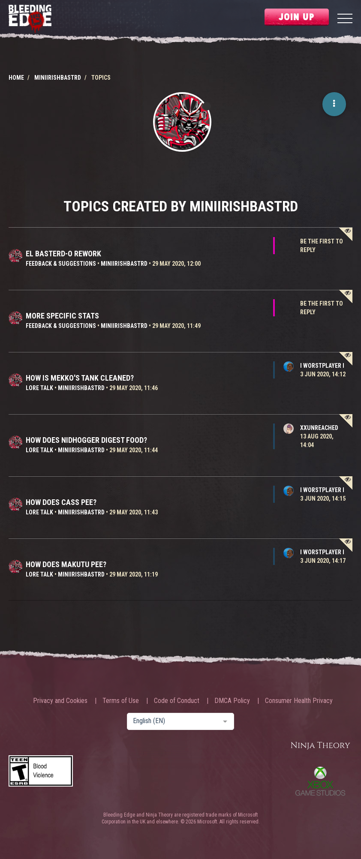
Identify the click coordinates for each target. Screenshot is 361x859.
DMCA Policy (232, 700)
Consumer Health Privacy (299, 700)
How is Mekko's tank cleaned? (80, 377)
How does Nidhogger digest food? (86, 440)
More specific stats (62, 315)
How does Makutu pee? (66, 564)
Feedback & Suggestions (61, 263)
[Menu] (344, 19)
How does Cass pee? (61, 502)
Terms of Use (120, 700)
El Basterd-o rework (63, 253)
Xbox (320, 781)
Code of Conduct (176, 700)
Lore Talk (39, 387)
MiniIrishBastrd (124, 263)
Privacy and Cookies (60, 700)
